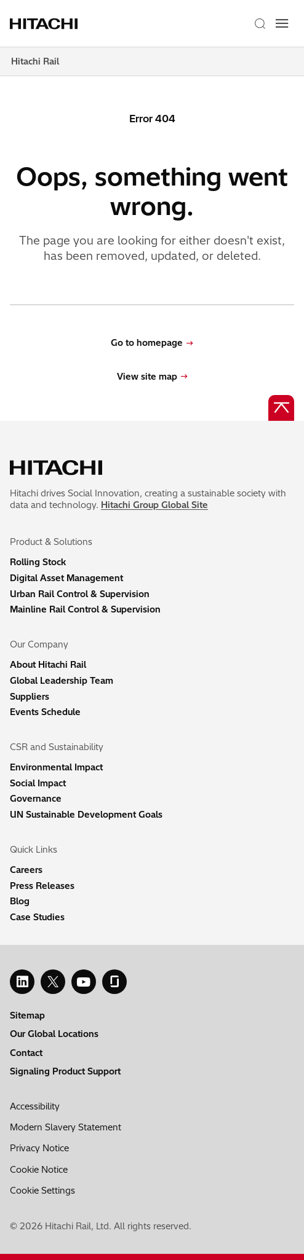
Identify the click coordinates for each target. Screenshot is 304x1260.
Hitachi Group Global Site (154, 505)
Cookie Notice (39, 1169)
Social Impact (38, 783)
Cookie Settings (42, 1190)
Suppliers (29, 696)
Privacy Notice (39, 1148)
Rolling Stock (38, 562)
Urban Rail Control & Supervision (80, 594)
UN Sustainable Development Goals (86, 814)
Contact (26, 1052)
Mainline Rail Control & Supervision (85, 609)
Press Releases (42, 885)
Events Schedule (45, 712)
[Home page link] (48, 23)
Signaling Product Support (65, 1071)
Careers (26, 869)
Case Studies (37, 917)
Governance (36, 798)
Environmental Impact (56, 767)
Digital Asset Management (66, 578)
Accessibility (35, 1106)
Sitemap (27, 1015)
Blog (20, 901)
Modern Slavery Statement (65, 1127)
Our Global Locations (54, 1033)
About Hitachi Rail (48, 664)
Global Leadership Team (61, 680)
